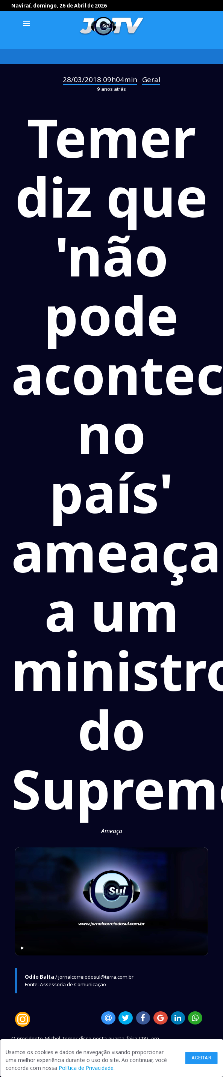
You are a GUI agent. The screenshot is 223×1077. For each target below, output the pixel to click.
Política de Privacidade (86, 1067)
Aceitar (201, 1057)
